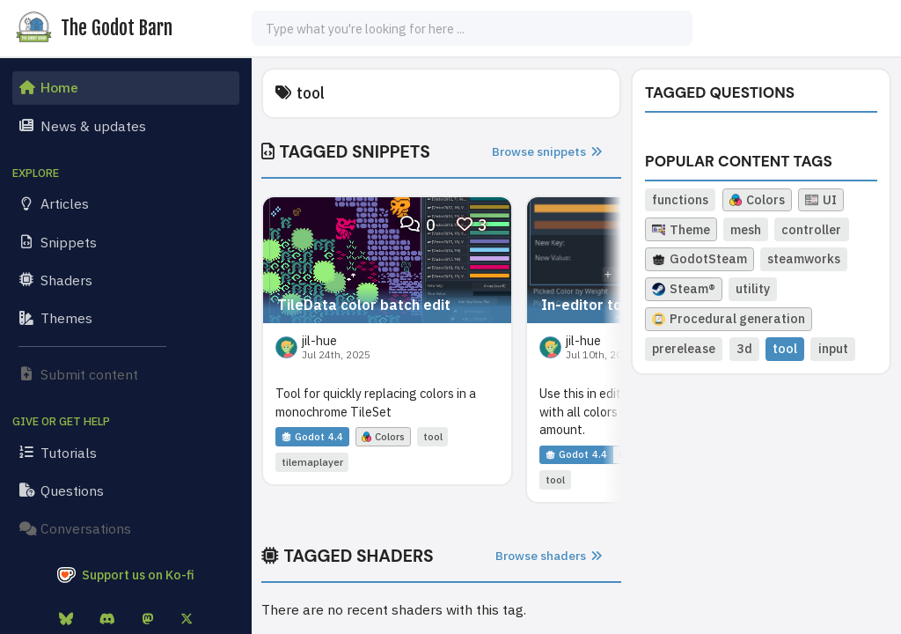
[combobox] (472, 28)
